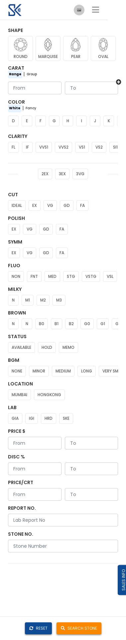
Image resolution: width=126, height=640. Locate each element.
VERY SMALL (113, 371)
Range (15, 74)
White (14, 108)
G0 (87, 323)
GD (66, 205)
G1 (102, 323)
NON (16, 276)
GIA (15, 418)
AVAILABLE (21, 347)
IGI (31, 418)
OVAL (103, 56)
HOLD (47, 347)
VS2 (99, 147)
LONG (86, 371)
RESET (38, 628)
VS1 (82, 147)
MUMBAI (19, 394)
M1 (27, 300)
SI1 (115, 147)
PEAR (75, 56)
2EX (45, 174)
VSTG (90, 276)
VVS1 (43, 147)
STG (71, 276)
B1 (57, 323)
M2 (43, 300)
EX (34, 205)
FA (82, 205)
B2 (71, 323)
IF (27, 147)
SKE (66, 418)
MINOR (39, 371)
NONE (17, 371)
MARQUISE (48, 56)
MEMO (68, 347)
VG (50, 205)
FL (13, 147)
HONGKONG (49, 394)
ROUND (21, 56)
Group (32, 74)
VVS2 (63, 147)
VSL (110, 276)
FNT (34, 276)
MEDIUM (63, 371)
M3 (59, 300)
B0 (41, 323)
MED (52, 276)
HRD (49, 418)
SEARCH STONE (79, 628)
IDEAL (17, 205)
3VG (80, 174)
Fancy (31, 108)
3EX (62, 174)
